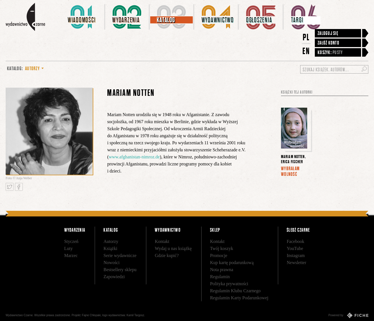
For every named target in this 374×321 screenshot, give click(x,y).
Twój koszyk (221, 248)
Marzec (71, 255)
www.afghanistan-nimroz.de (134, 156)
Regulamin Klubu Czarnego (235, 290)
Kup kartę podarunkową (232, 262)
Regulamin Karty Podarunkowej (239, 297)
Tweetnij (10, 187)
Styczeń (71, 241)
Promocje (218, 255)
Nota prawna (221, 269)
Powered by (348, 315)
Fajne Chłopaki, (91, 315)
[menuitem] (82, 17)
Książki (110, 248)
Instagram (296, 255)
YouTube (295, 248)
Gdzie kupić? (167, 255)
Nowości (111, 262)
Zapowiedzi (114, 276)
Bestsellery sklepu (119, 269)
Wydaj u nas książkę (173, 248)
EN (306, 51)
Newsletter (296, 262)
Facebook (295, 241)
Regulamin (220, 276)
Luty (68, 248)
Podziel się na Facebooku (19, 187)
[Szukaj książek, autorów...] (334, 69)
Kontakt (162, 241)
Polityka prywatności (229, 283)
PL (306, 37)
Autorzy (110, 241)
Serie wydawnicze (119, 255)
